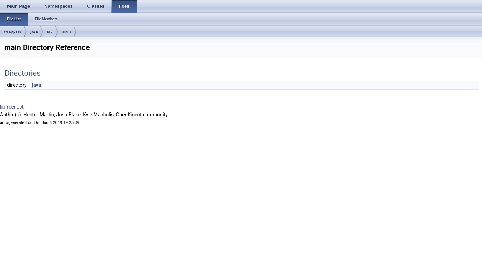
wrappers (12, 31)
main (66, 31)
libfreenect (12, 107)
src (50, 31)
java (34, 31)
